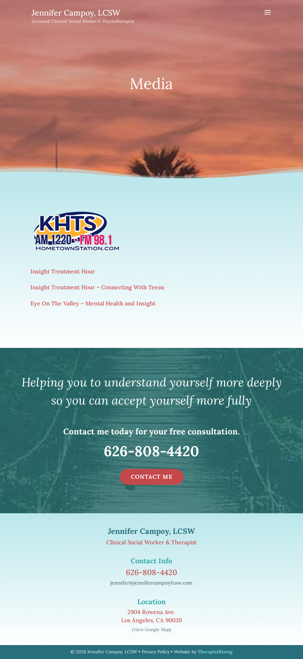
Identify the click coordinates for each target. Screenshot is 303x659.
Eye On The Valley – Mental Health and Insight (93, 303)
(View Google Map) (151, 629)
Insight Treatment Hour (62, 271)
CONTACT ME (151, 476)
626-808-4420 (151, 451)
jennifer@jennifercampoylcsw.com (151, 582)
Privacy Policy (156, 652)
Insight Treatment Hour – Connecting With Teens (97, 287)
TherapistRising (215, 652)
